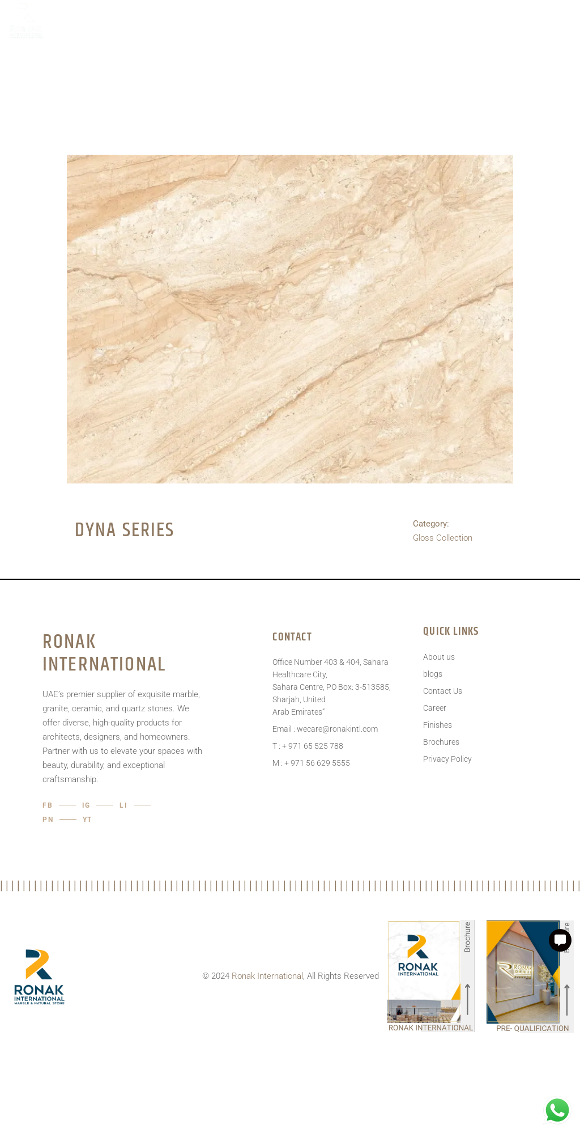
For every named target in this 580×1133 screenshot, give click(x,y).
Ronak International (267, 976)
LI (124, 805)
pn (48, 820)
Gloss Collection (442, 538)
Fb (47, 805)
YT (88, 820)
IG (86, 805)
